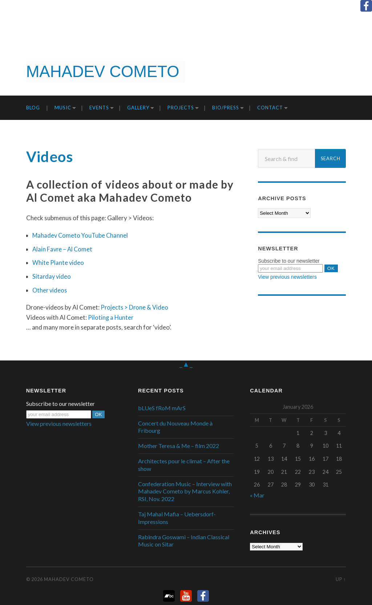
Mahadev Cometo (69, 579)
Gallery (138, 107)
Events (99, 107)
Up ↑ (341, 579)
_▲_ (186, 363)
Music (62, 107)
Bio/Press (225, 107)
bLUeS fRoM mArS (162, 407)
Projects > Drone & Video (135, 307)
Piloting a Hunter (111, 317)
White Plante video (58, 262)
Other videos (50, 290)
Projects (180, 107)
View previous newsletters (287, 277)
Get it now (334, 68)
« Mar (257, 495)
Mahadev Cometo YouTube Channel (81, 235)
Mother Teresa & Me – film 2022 (178, 445)
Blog (33, 107)
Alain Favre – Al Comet (63, 249)
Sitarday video (52, 276)
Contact (270, 107)
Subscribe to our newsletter (289, 261)
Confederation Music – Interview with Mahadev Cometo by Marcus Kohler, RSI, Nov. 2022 (185, 491)
